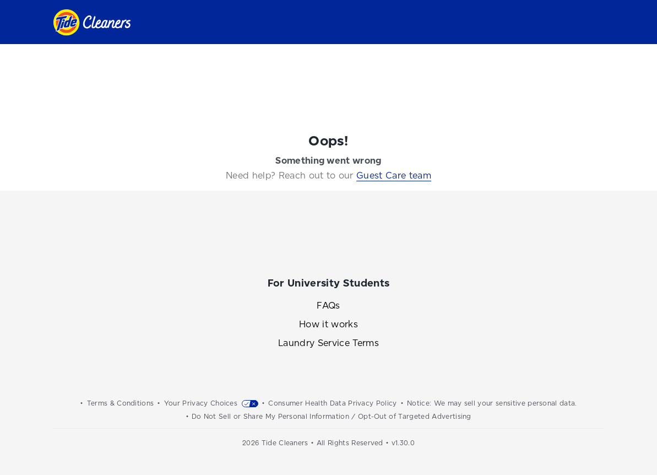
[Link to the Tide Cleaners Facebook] (287, 241)
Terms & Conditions (120, 403)
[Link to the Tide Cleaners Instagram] (328, 241)
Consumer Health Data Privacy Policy (332, 403)
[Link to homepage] (92, 22)
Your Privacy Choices (200, 403)
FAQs (328, 305)
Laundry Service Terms (328, 343)
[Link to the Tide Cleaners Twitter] (370, 241)
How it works (328, 324)
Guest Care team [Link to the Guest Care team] (393, 175)
